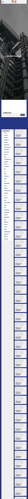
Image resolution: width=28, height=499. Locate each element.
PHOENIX (6, 193)
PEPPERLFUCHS (7, 190)
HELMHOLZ (6, 166)
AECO (5, 132)
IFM (5, 169)
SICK (5, 219)
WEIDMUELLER (7, 231)
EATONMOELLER (7, 159)
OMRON (5, 188)
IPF (4, 171)
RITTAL (5, 205)
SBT (5, 207)
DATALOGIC (6, 152)
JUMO (5, 173)
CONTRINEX (6, 149)
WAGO (5, 229)
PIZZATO (6, 197)
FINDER (5, 164)
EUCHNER (6, 161)
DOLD (5, 156)
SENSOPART (6, 217)
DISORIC (6, 154)
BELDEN (5, 142)
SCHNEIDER (6, 212)
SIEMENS (6, 222)
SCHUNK (6, 214)
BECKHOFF (6, 140)
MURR (5, 185)
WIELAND (6, 238)
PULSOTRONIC (7, 202)
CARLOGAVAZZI (7, 147)
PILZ (5, 195)
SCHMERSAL (6, 210)
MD (4, 181)
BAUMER (6, 137)
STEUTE (5, 224)
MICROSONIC (7, 183)
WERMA (5, 236)
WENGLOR (6, 234)
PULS (5, 200)
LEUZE (5, 178)
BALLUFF (6, 135)
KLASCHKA (6, 176)
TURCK (5, 226)
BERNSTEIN (6, 144)
